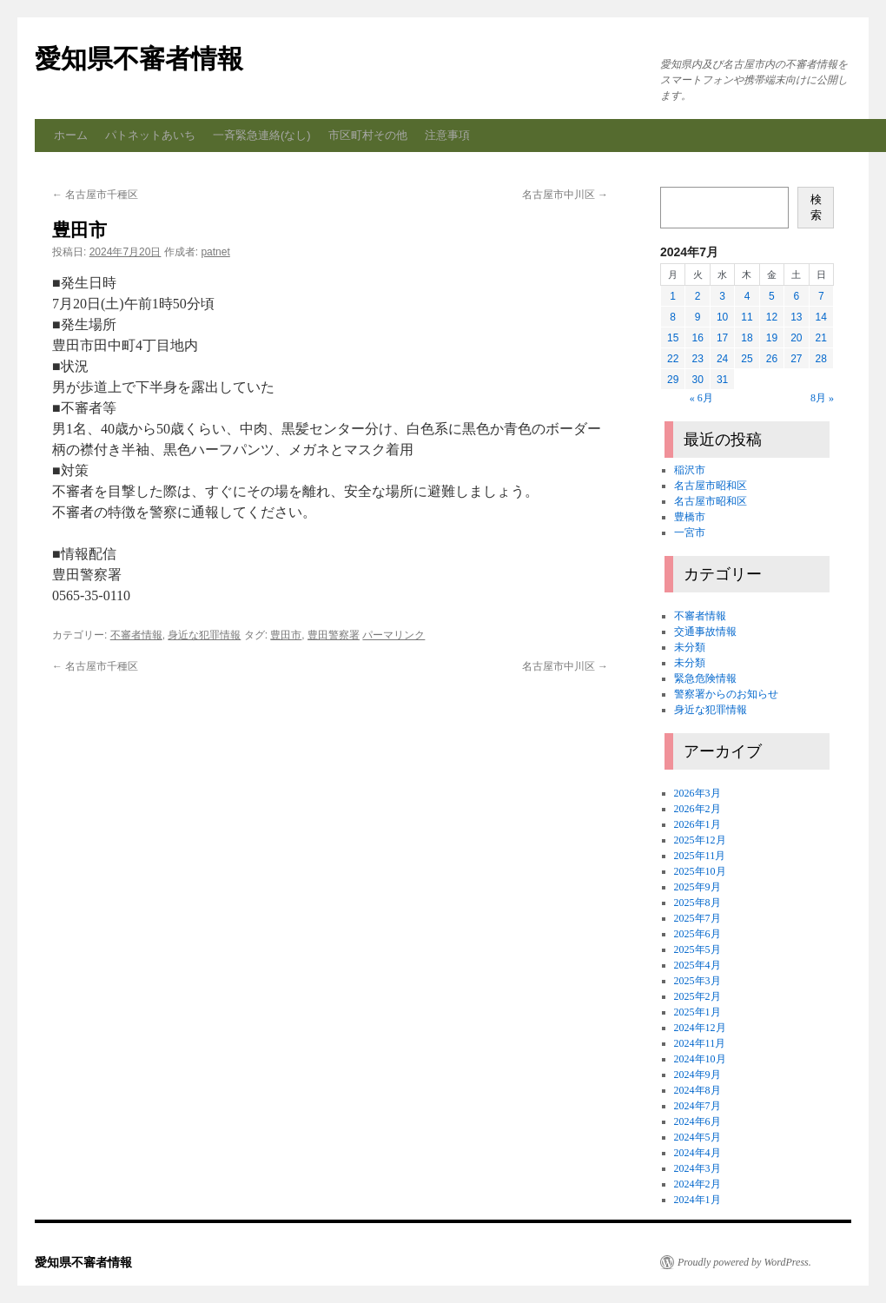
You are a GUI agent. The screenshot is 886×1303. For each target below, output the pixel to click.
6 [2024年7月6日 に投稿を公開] (796, 296)
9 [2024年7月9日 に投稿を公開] (698, 317)
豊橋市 (689, 517)
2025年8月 (697, 902)
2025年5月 (697, 949)
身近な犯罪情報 (204, 635)
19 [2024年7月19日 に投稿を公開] (771, 338)
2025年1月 (697, 1012)
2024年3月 (697, 1168)
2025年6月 (697, 934)
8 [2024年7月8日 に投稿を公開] (673, 317)
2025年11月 (700, 856)
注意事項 (447, 135)
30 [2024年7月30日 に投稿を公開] (697, 380)
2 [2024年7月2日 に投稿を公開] (698, 296)
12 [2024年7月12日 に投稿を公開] (771, 317)
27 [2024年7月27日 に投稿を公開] (796, 359)
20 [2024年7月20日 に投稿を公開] (796, 338)
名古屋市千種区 (95, 195)
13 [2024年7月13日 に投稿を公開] (796, 317)
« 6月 (701, 398)
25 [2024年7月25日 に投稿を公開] (746, 359)
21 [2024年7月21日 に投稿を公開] (821, 338)
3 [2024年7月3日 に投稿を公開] (722, 296)
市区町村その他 (367, 135)
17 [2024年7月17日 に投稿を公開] (722, 338)
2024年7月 (697, 1106)
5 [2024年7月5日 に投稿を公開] (772, 296)
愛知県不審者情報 (139, 58)
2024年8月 (697, 1090)
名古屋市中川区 (565, 195)
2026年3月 (697, 793)
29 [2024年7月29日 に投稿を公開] (672, 380)
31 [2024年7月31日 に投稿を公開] (722, 380)
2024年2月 (697, 1184)
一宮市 (689, 532)
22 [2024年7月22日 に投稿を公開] (672, 359)
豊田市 (285, 635)
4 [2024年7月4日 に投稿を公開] (747, 296)
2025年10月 (700, 871)
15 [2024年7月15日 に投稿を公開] (672, 338)
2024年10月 (700, 1059)
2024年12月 (700, 1028)
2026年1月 (697, 824)
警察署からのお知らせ (726, 694)
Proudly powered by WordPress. (744, 1262)
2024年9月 (697, 1074)
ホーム (71, 135)
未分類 (689, 647)
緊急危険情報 (705, 678)
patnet (215, 252)
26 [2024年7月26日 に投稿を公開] (771, 359)
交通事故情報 (705, 631)
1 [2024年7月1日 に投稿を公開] (673, 296)
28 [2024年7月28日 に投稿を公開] (821, 359)
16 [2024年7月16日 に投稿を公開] (697, 338)
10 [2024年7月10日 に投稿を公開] (722, 317)
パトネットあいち (150, 135)
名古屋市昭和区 (710, 486)
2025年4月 (697, 965)
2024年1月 (697, 1200)
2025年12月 (700, 840)
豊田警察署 (333, 635)
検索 (816, 207)
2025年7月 (697, 918)
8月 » (822, 398)
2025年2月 (697, 996)
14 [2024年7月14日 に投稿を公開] (821, 317)
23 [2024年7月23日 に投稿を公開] (697, 359)
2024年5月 (697, 1137)
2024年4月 (697, 1153)
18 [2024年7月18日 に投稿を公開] (746, 338)
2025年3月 (697, 981)
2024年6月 (697, 1121)
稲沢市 (689, 470)
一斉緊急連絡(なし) (262, 135)
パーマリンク (393, 635)
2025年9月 (697, 887)
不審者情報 (136, 635)
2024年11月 (700, 1043)
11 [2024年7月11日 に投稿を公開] (746, 317)
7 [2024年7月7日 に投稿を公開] (821, 296)
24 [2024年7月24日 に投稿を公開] (722, 359)
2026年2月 (697, 809)
